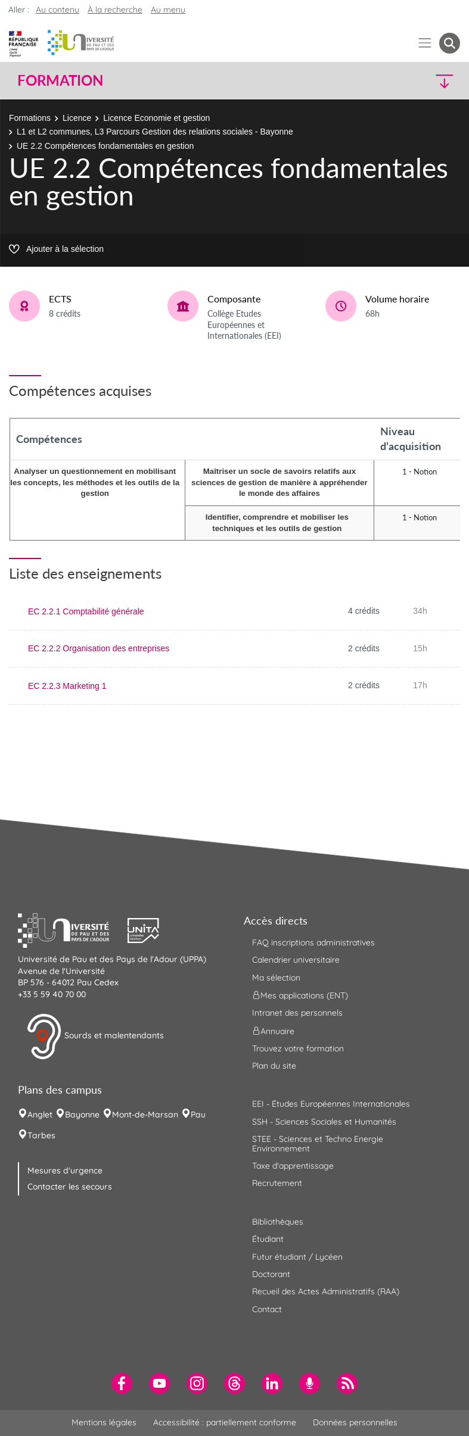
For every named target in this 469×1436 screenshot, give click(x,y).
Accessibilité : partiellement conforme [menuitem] (224, 1422)
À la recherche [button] (115, 9)
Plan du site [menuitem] (274, 1065)
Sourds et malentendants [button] (95, 1036)
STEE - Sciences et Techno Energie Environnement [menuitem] (317, 1143)
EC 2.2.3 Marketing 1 (67, 686)
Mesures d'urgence (65, 1170)
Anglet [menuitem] (39, 1114)
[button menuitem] (449, 43)
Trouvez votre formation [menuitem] (298, 1048)
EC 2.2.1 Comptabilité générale (86, 611)
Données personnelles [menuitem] (355, 1422)
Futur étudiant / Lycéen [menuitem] (297, 1256)
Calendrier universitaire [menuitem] (296, 959)
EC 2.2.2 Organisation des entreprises (98, 648)
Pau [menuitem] (198, 1114)
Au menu (168, 9)
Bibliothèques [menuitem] (277, 1221)
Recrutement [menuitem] (277, 1183)
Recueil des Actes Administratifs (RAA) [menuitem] (325, 1291)
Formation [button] (60, 80)
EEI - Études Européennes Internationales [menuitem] (331, 1103)
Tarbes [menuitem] (41, 1135)
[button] (406, 80)
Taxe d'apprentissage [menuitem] (293, 1165)
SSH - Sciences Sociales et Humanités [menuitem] (324, 1121)
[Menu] (425, 43)
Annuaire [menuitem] (273, 1030)
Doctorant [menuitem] (271, 1274)
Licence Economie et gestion (156, 118)
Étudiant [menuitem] (268, 1239)
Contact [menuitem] (267, 1309)
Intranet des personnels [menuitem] (297, 1012)
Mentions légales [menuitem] (104, 1422)
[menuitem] (122, 1383)
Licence (77, 118)
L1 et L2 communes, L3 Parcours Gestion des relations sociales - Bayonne (155, 131)
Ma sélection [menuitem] (276, 977)
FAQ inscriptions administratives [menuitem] (313, 942)
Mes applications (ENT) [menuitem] (300, 995)
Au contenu (57, 9)
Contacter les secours (69, 1186)
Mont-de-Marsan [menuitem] (145, 1114)
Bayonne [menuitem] (82, 1114)
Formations (30, 118)
